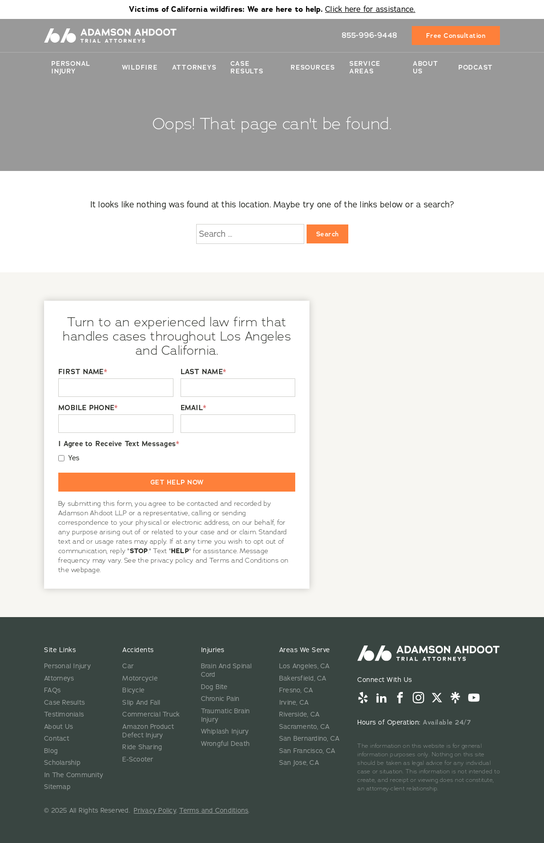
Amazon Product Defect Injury (148, 731)
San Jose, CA (299, 762)
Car (128, 666)
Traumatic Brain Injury (225, 715)
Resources (312, 67)
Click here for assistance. (370, 9)
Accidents (138, 650)
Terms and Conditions (213, 810)
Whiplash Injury (225, 731)
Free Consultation (456, 35)
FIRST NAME (82, 372)
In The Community (73, 775)
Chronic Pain (220, 698)
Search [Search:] (327, 234)
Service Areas (365, 67)
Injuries (213, 650)
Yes (74, 458)
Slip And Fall (141, 702)
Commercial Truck (151, 714)
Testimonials (64, 714)
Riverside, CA (299, 714)
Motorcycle (140, 678)
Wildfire (140, 67)
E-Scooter (137, 759)
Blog (51, 750)
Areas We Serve (304, 650)
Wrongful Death (225, 743)
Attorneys (194, 67)
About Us (425, 67)
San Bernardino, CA (309, 738)
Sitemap (57, 786)
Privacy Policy (155, 810)
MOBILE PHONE (88, 408)
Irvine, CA (294, 702)
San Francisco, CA (307, 750)
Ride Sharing (142, 747)
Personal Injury (71, 67)
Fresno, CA (296, 690)
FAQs (52, 690)
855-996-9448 (370, 35)
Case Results (246, 67)
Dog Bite (214, 686)
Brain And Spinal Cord (226, 670)
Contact (56, 738)
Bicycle (133, 690)
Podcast (475, 67)
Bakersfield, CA (302, 678)
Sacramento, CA (304, 726)
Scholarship (62, 762)
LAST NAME (204, 372)
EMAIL (194, 408)
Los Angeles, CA (304, 666)
